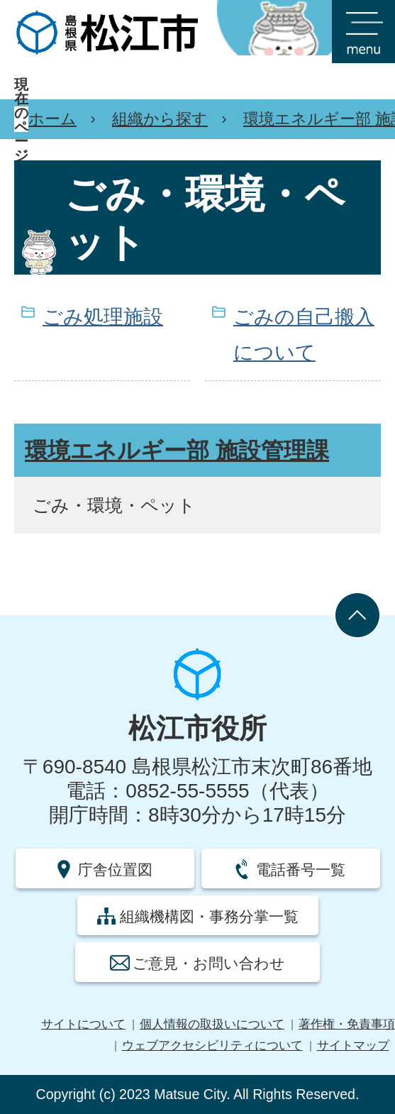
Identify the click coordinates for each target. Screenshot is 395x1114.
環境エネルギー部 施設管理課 (177, 450)
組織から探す (160, 119)
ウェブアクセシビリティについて (212, 1045)
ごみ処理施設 (103, 317)
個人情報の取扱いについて (212, 1024)
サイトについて (83, 1024)
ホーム (52, 119)
